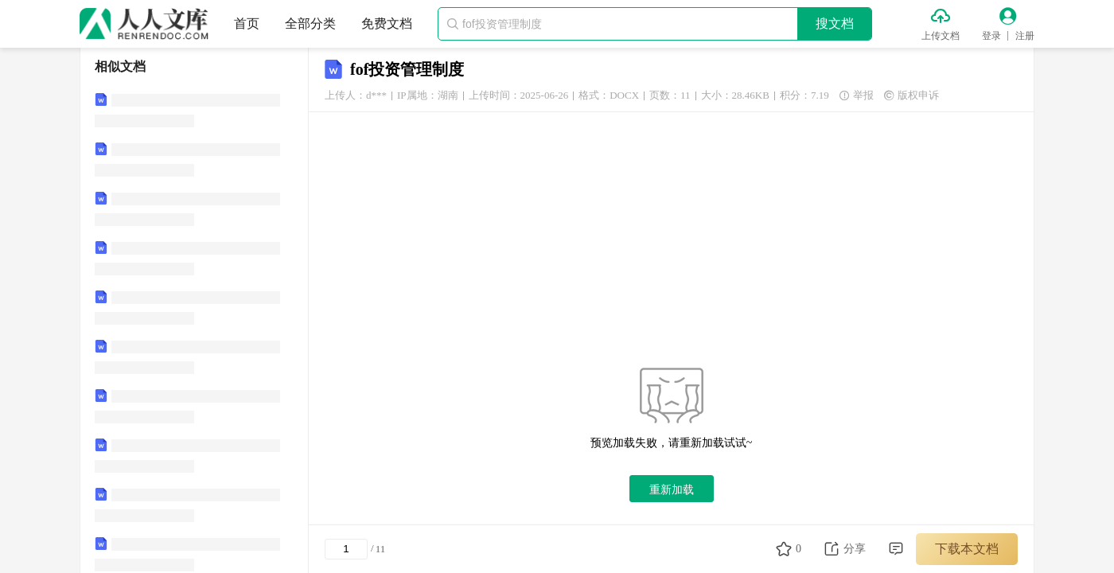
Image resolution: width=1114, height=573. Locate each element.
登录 (991, 35)
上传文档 (940, 35)
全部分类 (310, 23)
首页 (246, 23)
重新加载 (671, 489)
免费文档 (386, 23)
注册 (1024, 35)
